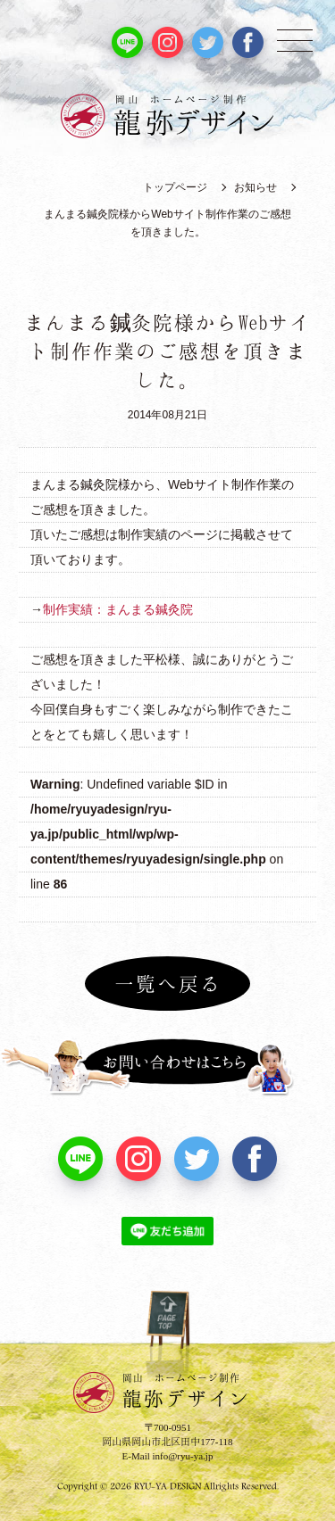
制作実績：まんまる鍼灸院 (118, 609)
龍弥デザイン (186, 1389)
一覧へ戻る (168, 983)
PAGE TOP (168, 1334)
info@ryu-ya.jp (183, 1456)
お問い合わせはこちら (167, 1067)
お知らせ (255, 187)
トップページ (175, 187)
